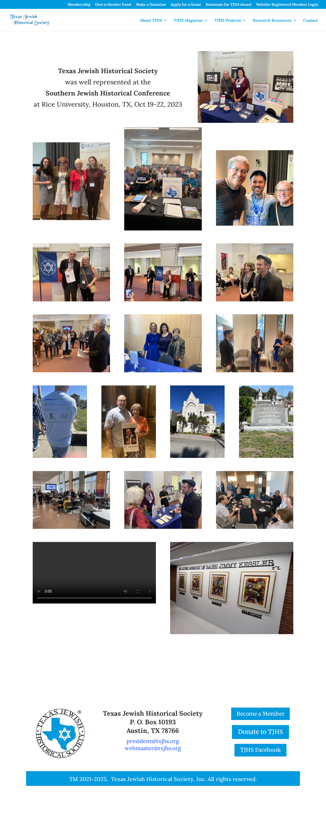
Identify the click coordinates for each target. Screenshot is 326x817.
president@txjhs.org (152, 741)
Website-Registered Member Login (287, 5)
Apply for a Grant (186, 5)
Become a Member (260, 713)
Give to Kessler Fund (113, 5)
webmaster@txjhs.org (153, 748)
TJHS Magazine (188, 20)
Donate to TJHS (260, 732)
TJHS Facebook (260, 749)
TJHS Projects (227, 20)
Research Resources (272, 20)
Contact (310, 20)
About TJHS (151, 20)
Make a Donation (151, 5)
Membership (79, 5)
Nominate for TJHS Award (228, 5)
